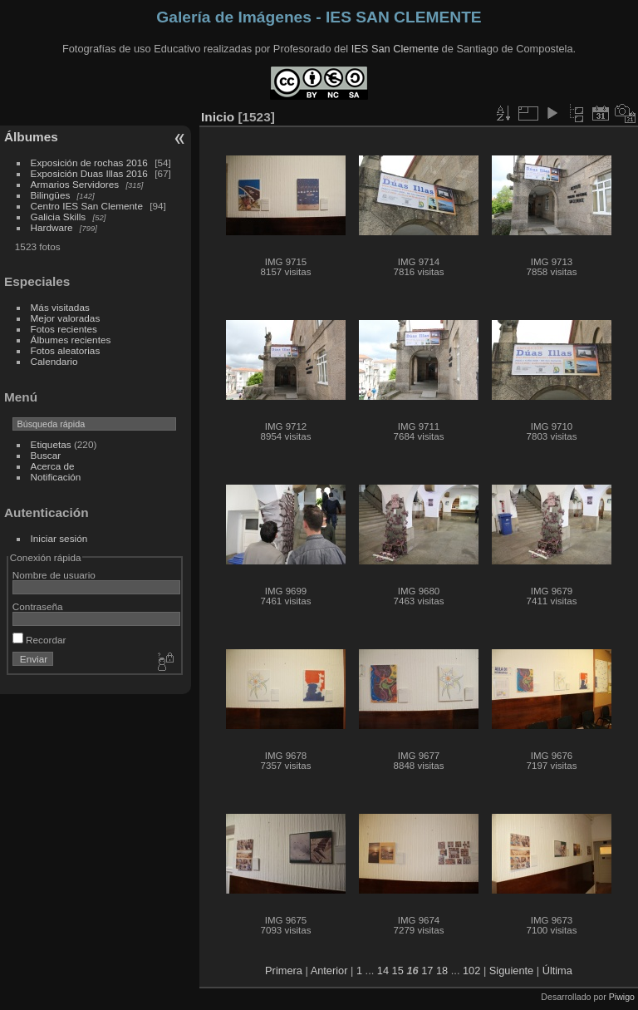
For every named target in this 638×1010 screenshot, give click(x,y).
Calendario (54, 361)
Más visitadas (60, 307)
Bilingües (51, 195)
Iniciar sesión (59, 538)
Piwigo (622, 997)
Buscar (46, 455)
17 (427, 970)
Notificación (56, 476)
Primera (283, 970)
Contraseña (37, 606)
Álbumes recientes (71, 339)
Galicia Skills (58, 216)
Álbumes (31, 137)
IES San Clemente (395, 48)
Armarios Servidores (75, 184)
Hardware (52, 227)
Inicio (217, 117)
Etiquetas (51, 444)
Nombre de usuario (54, 574)
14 (383, 970)
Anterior (329, 970)
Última (557, 970)
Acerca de (53, 466)
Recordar (39, 639)
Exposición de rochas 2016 (89, 162)
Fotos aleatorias (66, 350)
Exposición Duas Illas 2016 (89, 173)
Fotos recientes (64, 328)
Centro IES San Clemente (87, 205)
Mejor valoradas (66, 318)
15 (398, 970)
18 (442, 970)
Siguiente (511, 970)
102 (471, 970)
